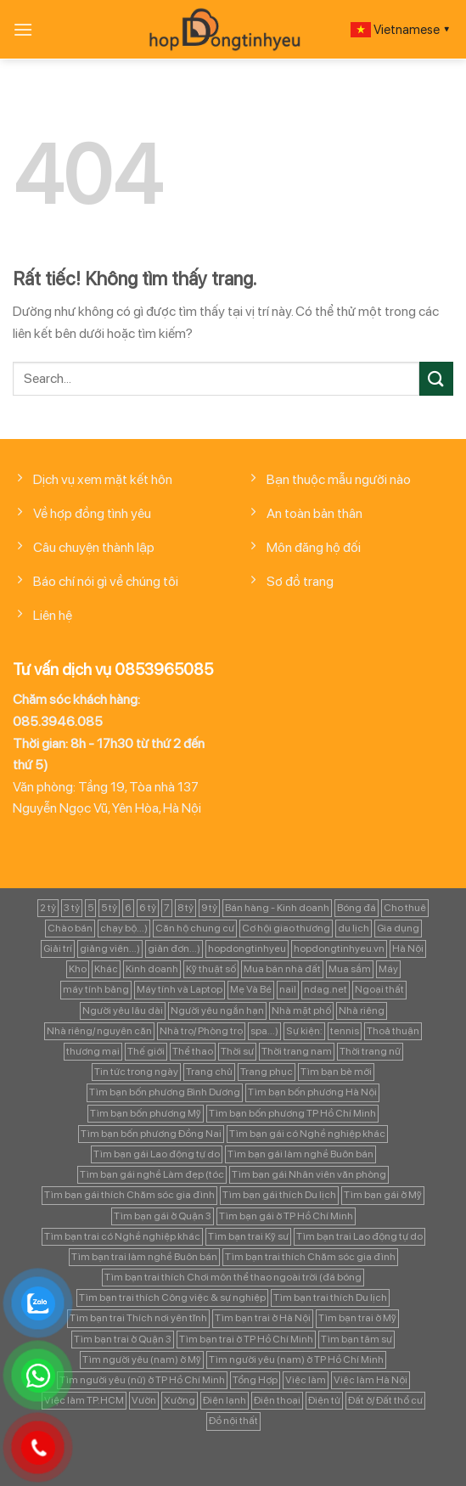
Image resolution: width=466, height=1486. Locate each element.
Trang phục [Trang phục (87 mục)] (266, 1072)
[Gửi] (436, 378)
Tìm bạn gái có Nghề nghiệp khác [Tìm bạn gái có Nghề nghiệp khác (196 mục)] (307, 1134)
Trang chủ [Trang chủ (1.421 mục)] (209, 1072)
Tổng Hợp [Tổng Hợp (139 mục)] (255, 1380)
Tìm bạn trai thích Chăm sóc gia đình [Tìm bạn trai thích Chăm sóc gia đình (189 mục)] (310, 1257)
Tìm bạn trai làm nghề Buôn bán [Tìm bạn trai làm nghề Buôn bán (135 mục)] (144, 1257)
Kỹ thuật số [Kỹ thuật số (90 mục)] (211, 969)
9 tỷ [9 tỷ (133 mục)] (209, 908)
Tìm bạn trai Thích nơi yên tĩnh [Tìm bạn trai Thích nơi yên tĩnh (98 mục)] (138, 1318)
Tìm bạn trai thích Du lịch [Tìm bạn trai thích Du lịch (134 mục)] (330, 1297)
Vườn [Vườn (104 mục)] (144, 1400)
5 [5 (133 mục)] (90, 908)
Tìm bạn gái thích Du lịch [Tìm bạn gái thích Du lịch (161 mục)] (279, 1195)
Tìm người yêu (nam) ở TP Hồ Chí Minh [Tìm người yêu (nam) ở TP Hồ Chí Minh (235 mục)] (296, 1359)
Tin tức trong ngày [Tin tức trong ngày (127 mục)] (136, 1072)
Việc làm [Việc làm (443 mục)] (305, 1380)
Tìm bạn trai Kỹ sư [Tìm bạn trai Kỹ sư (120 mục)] (248, 1236)
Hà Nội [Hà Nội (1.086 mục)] (408, 948)
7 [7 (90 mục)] (167, 908)
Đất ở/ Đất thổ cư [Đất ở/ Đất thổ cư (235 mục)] (385, 1400)
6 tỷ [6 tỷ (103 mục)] (147, 908)
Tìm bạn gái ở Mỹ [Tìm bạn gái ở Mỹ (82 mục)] (383, 1195)
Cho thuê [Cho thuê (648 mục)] (405, 908)
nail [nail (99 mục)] (287, 989)
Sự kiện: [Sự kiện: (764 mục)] (304, 1031)
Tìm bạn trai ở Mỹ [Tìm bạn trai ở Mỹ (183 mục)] (357, 1318)
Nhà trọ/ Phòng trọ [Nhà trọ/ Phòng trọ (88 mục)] (201, 1031)
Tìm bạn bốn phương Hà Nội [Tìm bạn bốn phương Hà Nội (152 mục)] (312, 1092)
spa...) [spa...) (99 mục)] (264, 1031)
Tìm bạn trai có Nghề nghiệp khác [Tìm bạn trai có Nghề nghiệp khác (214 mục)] (122, 1236)
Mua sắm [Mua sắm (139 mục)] (349, 969)
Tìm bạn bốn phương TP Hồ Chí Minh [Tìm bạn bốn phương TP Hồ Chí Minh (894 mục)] (292, 1113)
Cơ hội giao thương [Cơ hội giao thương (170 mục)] (286, 928)
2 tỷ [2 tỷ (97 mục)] (48, 908)
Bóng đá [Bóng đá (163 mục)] (356, 908)
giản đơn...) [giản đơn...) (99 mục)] (174, 948)
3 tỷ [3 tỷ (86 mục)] (72, 908)
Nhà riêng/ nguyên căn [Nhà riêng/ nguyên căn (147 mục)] (99, 1031)
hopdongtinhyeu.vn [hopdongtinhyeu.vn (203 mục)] (339, 948)
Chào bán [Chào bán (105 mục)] (70, 928)
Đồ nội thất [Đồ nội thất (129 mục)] (233, 1421)
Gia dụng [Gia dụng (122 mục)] (398, 928)
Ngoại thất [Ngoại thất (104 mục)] (379, 989)
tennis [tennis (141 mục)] (344, 1031)
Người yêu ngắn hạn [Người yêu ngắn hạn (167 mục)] (217, 1010)
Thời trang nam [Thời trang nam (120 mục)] (296, 1051)
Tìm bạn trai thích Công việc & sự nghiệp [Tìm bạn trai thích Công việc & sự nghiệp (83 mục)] (172, 1297)
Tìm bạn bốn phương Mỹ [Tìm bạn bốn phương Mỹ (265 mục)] (145, 1113)
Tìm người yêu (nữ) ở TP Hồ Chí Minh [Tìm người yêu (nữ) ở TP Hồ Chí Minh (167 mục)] (142, 1380)
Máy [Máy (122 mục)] (388, 969)
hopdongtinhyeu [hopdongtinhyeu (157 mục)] (247, 948)
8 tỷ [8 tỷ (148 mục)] (185, 908)
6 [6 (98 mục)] (128, 908)
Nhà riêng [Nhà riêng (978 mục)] (362, 1010)
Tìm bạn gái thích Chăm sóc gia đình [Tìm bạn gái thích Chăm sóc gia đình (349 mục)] (129, 1195)
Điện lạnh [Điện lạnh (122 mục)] (224, 1400)
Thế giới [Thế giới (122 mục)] (146, 1051)
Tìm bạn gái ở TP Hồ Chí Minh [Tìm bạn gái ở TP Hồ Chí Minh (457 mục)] (286, 1216)
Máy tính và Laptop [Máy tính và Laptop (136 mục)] (179, 989)
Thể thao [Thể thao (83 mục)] (192, 1051)
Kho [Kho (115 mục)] (78, 969)
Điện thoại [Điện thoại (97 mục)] (277, 1400)
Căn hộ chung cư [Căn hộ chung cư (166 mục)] (194, 928)
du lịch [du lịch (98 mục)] (353, 928)
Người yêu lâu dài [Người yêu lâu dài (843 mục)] (122, 1010)
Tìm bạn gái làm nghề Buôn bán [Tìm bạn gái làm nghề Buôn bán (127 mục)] (300, 1154)
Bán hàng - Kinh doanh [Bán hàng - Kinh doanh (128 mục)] (277, 908)
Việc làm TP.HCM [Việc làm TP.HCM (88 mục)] (84, 1400)
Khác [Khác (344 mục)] (106, 969)
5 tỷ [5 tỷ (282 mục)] (109, 908)
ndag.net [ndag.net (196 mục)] (325, 989)
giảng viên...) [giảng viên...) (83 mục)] (110, 948)
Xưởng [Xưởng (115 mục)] (179, 1400)
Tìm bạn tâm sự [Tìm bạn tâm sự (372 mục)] (356, 1339)
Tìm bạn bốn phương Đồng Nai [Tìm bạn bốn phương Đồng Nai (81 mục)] (151, 1134)
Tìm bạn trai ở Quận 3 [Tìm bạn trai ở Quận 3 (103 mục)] (122, 1339)
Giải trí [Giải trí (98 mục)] (57, 948)
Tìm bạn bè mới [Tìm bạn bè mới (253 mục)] (336, 1072)
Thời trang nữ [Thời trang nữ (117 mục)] (370, 1051)
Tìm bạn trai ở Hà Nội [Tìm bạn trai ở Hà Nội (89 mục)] (263, 1318)
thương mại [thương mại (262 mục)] (93, 1051)
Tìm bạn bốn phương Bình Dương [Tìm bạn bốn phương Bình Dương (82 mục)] (164, 1092)
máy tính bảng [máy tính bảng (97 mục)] (96, 989)
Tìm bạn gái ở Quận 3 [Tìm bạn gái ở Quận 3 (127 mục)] (162, 1216)
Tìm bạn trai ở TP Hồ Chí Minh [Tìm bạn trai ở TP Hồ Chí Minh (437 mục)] (246, 1339)
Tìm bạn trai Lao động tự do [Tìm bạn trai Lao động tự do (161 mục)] (359, 1236)
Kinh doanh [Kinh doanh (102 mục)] (152, 969)
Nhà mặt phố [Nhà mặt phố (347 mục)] (301, 1010)
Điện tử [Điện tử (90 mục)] (324, 1400)
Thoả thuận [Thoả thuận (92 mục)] (393, 1031)
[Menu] (23, 29)
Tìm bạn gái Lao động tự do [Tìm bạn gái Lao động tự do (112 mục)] (156, 1154)
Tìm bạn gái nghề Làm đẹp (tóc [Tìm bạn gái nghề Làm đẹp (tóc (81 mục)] (152, 1174)
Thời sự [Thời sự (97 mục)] (237, 1051)
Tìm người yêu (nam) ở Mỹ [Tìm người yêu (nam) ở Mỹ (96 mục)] (141, 1359)
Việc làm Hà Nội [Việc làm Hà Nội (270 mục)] (370, 1380)
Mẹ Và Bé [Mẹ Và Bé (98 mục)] (251, 989)
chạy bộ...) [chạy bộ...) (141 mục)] (124, 928)
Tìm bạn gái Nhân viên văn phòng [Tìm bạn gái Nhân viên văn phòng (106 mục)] (309, 1174)
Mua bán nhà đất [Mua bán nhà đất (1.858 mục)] (282, 969)
